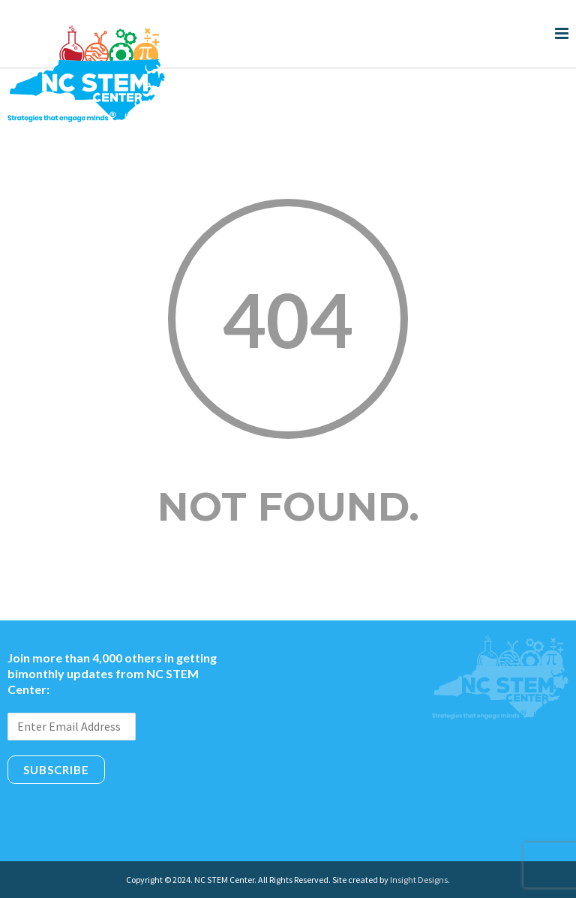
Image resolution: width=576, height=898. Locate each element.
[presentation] (122, 817)
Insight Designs (419, 879)
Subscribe (56, 769)
